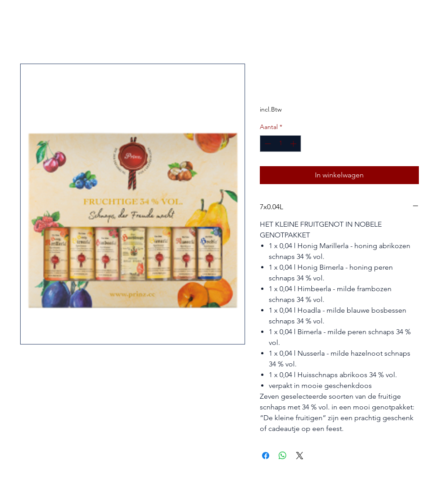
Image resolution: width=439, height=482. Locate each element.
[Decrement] (266, 143)
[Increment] (294, 143)
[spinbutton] (280, 143)
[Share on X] (299, 455)
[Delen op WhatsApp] (282, 455)
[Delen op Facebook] (265, 455)
